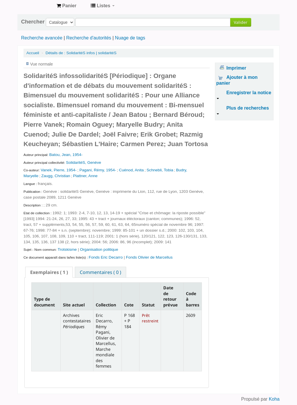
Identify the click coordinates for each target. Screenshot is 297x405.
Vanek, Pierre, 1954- (59, 170)
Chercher (33, 22)
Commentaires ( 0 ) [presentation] (100, 272)
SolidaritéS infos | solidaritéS (81, 53)
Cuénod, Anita (131, 170)
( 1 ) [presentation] (49, 272)
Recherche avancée (41, 37)
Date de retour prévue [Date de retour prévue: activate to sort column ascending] (170, 296)
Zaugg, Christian (55, 176)
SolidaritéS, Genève (83, 162)
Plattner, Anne (85, 176)
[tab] (49, 272)
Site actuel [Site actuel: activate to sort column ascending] (74, 305)
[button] (66, 6)
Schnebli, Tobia (159, 170)
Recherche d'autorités (88, 37)
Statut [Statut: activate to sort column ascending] (148, 305)
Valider (240, 22)
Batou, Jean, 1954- (66, 154)
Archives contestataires (37, 6)
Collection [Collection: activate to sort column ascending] (106, 305)
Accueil (32, 53)
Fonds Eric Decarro (106, 257)
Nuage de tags (130, 37)
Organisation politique (99, 249)
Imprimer (236, 68)
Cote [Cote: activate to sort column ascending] (129, 305)
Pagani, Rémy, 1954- (97, 170)
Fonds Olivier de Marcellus (149, 257)
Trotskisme (68, 249)
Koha (274, 399)
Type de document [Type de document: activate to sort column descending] (44, 301)
